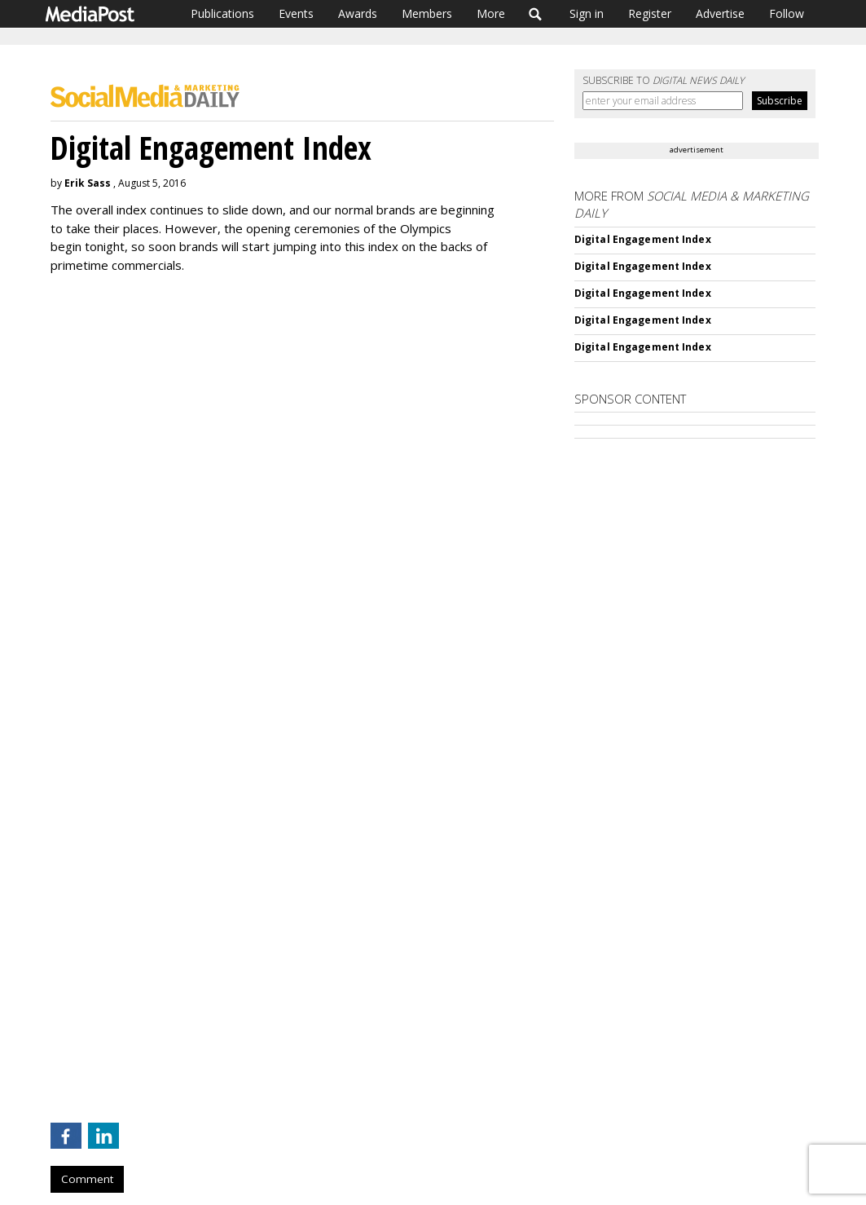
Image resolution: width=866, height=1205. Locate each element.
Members (427, 13)
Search (535, 14)
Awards (357, 13)
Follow (786, 13)
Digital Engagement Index (642, 239)
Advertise (720, 13)
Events (296, 13)
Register (649, 13)
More (491, 13)
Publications (222, 13)
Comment (87, 1179)
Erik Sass (87, 183)
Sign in (586, 13)
